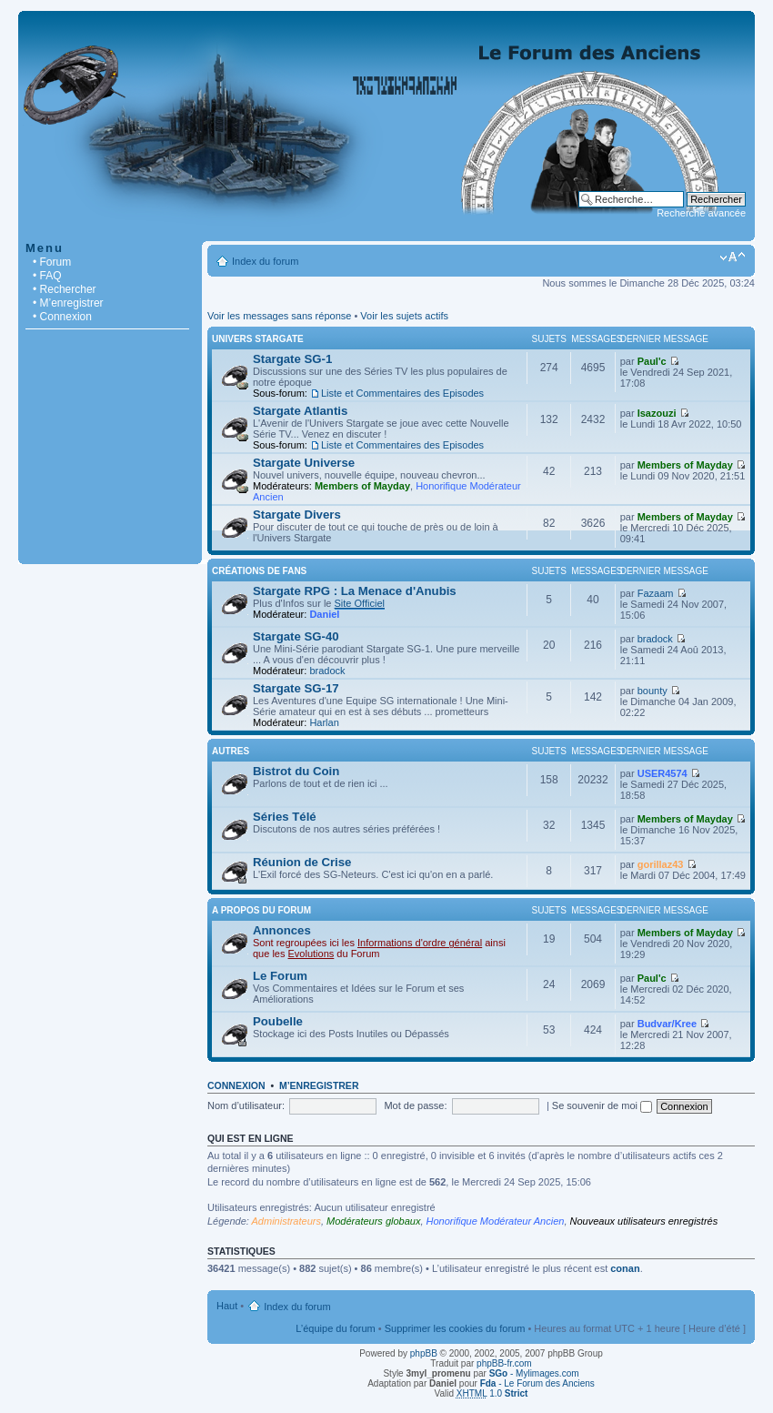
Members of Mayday (362, 485)
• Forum (52, 262)
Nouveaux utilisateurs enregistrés (644, 1221)
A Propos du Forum (261, 910)
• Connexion (62, 316)
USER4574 (662, 773)
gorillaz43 (660, 864)
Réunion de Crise (302, 862)
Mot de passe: (415, 1105)
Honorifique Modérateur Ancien (496, 1221)
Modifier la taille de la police (732, 257)
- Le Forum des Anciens (537, 1383)
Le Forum (280, 976)
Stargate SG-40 (296, 636)
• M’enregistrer (68, 303)
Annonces (282, 930)
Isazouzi (657, 413)
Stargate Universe (304, 462)
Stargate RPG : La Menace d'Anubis (355, 591)
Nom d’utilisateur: (246, 1105)
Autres (230, 751)
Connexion (236, 1085)
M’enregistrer (319, 1085)
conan (624, 1268)
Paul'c (652, 361)
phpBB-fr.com (504, 1363)
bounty (652, 690)
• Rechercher (64, 289)
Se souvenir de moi (602, 1105)
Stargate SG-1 (292, 359)
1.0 (492, 1393)
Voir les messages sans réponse (279, 315)
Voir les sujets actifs (404, 315)
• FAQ (47, 275)
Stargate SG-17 (296, 688)
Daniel (324, 614)
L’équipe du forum (335, 1328)
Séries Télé (284, 816)
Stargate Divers (297, 514)
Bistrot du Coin (296, 771)
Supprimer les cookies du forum (455, 1328)
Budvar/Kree (667, 1023)
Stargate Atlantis (300, 411)
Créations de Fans (259, 571)
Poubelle (278, 1021)
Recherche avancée (701, 212)
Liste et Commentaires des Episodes (402, 393)
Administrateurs (286, 1221)
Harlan (323, 722)
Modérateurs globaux (373, 1221)
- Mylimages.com (534, 1373)
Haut (226, 1305)
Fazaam (655, 593)
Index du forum (265, 261)
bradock (327, 670)
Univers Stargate (258, 339)
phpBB (423, 1353)
